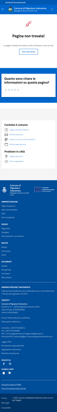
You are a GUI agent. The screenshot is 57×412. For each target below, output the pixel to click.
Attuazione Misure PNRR (11, 384)
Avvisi (3, 254)
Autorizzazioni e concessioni (12, 236)
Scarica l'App (7, 369)
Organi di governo (8, 205)
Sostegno (5, 232)
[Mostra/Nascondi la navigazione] (2, 9)
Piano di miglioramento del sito (13, 388)
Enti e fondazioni (8, 217)
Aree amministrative (9, 209)
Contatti (5, 300)
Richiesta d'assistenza (10, 353)
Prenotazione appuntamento (12, 345)
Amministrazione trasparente (15, 287)
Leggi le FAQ (6, 341)
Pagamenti (5, 228)
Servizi (4, 224)
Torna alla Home (28, 51)
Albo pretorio (6, 277)
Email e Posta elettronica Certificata (15, 317)
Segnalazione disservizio (11, 349)
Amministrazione (9, 201)
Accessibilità (5, 407)
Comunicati (5, 251)
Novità (4, 242)
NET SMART (16, 400)
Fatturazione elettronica (10, 321)
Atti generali (6, 269)
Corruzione (5, 273)
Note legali (5, 402)
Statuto (4, 265)
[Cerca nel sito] (52, 9)
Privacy (4, 398)
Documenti (6, 261)
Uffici (3, 213)
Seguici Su (6, 360)
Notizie (4, 247)
